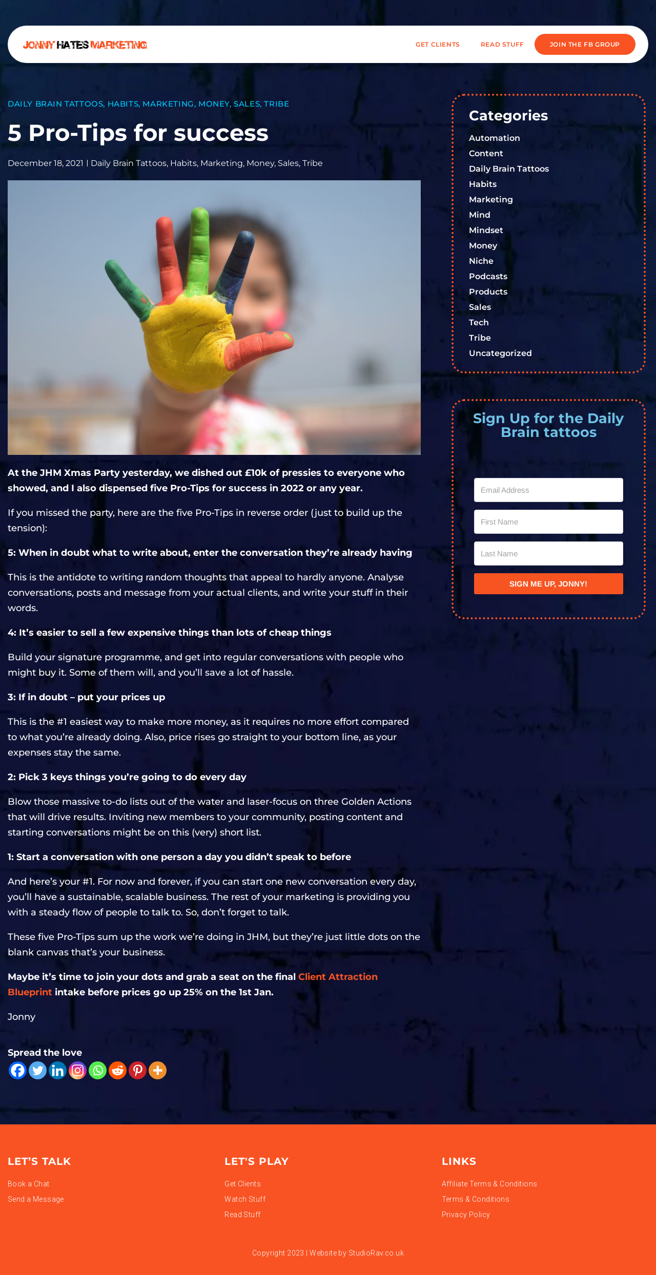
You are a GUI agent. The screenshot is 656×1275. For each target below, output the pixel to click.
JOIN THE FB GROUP (585, 44)
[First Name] (549, 522)
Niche (481, 261)
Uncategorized (500, 353)
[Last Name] (549, 553)
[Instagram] (78, 1070)
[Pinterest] (138, 1070)
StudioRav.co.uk (376, 1253)
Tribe (276, 104)
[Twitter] (38, 1070)
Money (214, 104)
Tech (479, 322)
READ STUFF (502, 44)
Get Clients (438, 44)
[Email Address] (549, 490)
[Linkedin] (58, 1070)
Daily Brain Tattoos (55, 104)
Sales (247, 104)
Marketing (168, 104)
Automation (494, 138)
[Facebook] (18, 1070)
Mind (479, 215)
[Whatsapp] (98, 1070)
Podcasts (488, 276)
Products (488, 292)
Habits (123, 104)
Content (486, 153)
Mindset (486, 230)
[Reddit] (118, 1070)
